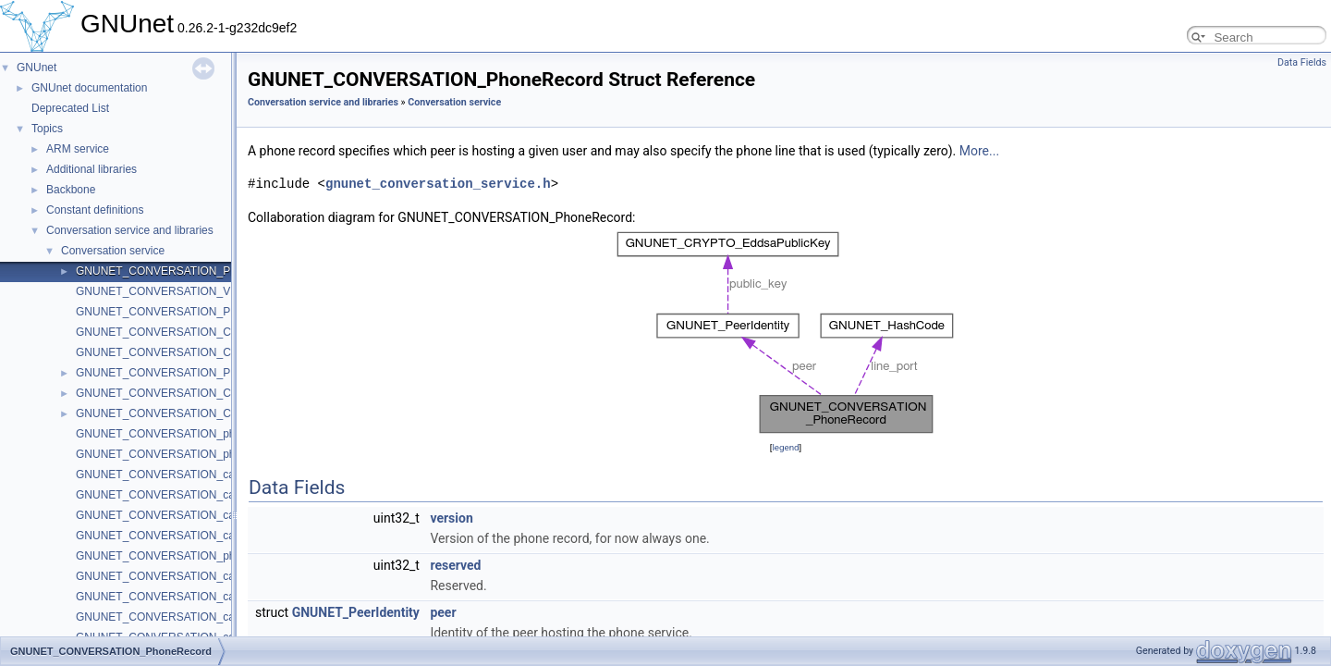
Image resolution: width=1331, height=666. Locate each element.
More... (979, 150)
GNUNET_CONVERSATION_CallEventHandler (193, 352)
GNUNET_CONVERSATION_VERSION (174, 291)
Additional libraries (91, 169)
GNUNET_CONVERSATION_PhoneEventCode (193, 372)
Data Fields (1301, 62)
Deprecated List (70, 108)
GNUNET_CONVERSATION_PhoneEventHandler (199, 311)
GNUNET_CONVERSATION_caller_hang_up (187, 535)
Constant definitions (94, 210)
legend (785, 447)
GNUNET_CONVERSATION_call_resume (179, 616)
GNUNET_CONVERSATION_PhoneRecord (183, 271)
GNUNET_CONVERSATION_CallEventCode (186, 413)
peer (443, 612)
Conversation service (113, 250)
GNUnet (36, 67)
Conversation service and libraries (130, 230)
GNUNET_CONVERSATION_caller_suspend (187, 494)
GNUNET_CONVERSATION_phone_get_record (194, 454)
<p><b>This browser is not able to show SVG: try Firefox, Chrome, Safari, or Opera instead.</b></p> (786, 333)
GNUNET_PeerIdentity (356, 612)
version (451, 518)
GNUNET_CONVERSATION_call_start (171, 576)
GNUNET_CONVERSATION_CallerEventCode (191, 393)
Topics (47, 128)
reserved (455, 565)
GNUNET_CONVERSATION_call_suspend (181, 596)
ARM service (77, 148)
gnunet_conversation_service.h (438, 183)
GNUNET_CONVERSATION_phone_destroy (186, 555)
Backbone (70, 189)
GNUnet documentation (89, 87)
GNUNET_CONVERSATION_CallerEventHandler (197, 332)
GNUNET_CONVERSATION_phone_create (183, 433)
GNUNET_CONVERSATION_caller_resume (184, 515)
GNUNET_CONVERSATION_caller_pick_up (185, 474)
